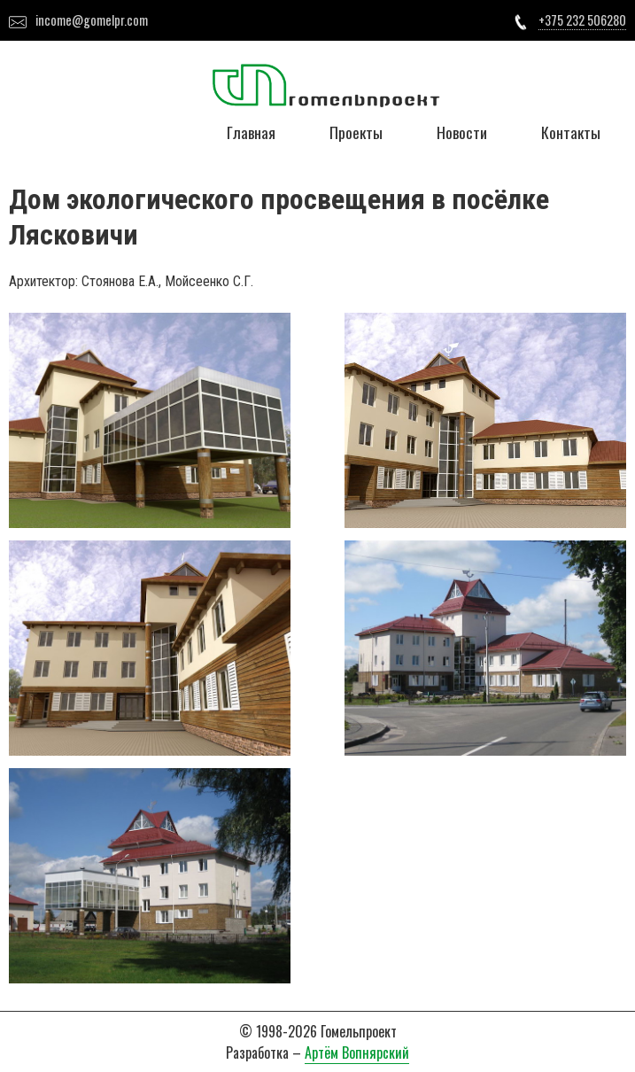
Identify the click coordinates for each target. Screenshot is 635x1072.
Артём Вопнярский (357, 1052)
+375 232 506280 (582, 20)
